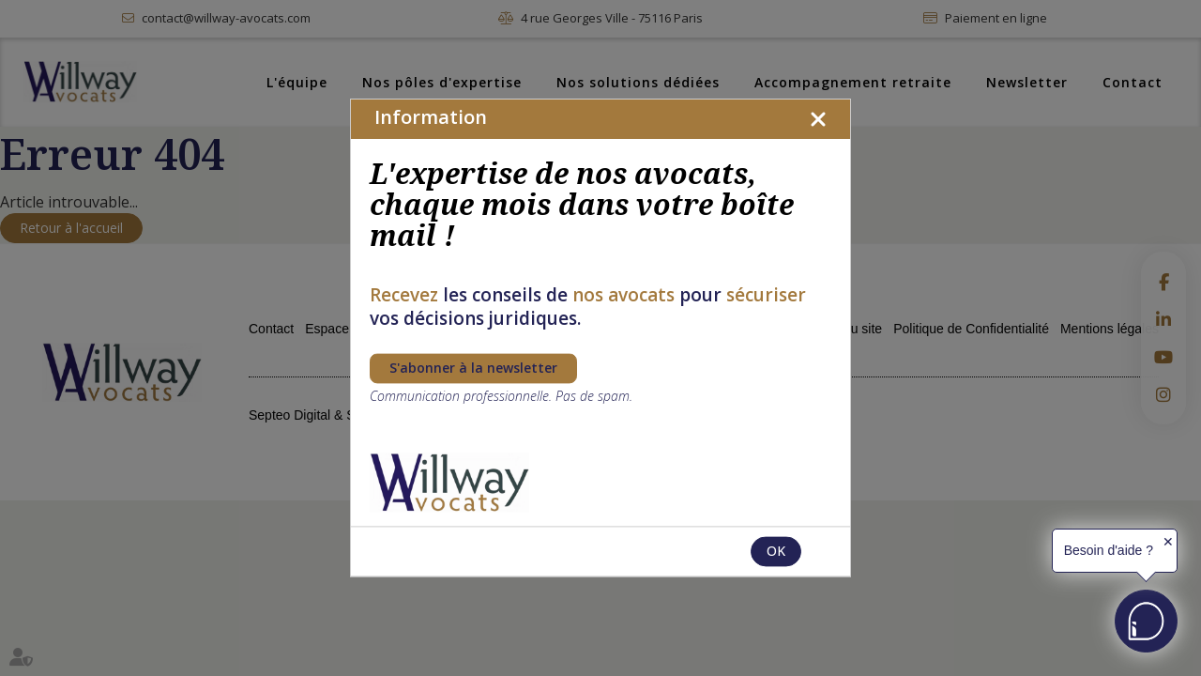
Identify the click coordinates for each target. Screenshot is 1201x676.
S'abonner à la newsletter (473, 368)
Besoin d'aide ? (1108, 550)
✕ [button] (1168, 541)
